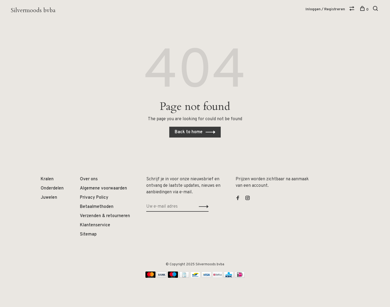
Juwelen (49, 197)
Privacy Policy (94, 197)
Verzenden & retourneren (105, 216)
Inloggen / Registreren (325, 9)
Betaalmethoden (96, 207)
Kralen (47, 179)
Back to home (189, 132)
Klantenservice (95, 225)
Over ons (89, 179)
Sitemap (88, 234)
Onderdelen (52, 188)
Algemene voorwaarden (103, 188)
